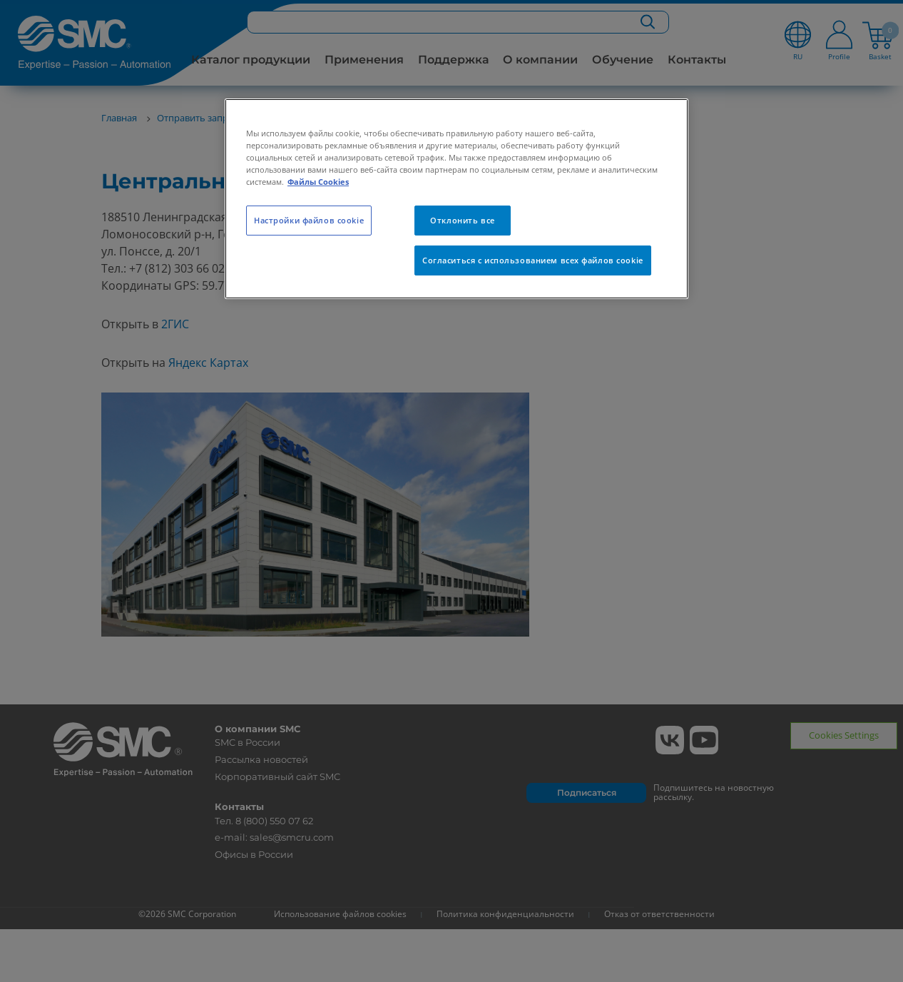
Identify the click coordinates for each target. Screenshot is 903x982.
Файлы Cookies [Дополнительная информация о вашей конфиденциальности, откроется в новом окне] (318, 181)
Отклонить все (462, 220)
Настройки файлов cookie (309, 220)
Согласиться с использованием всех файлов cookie (532, 260)
